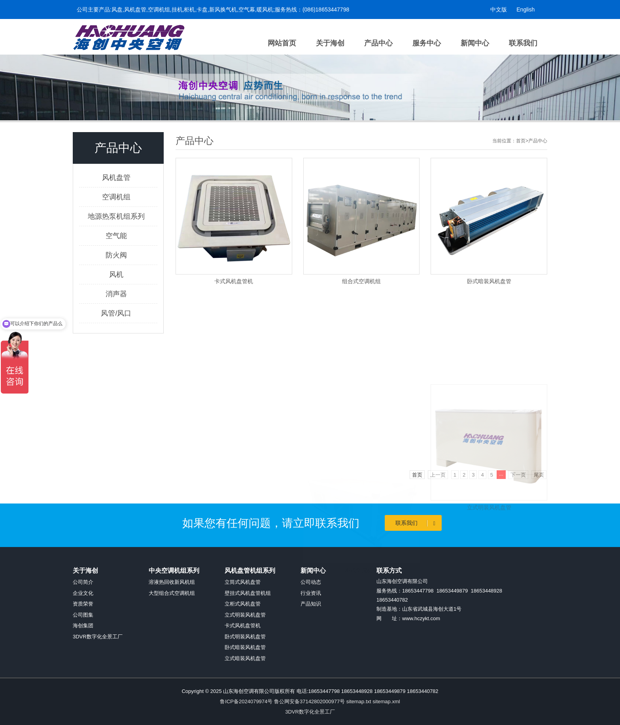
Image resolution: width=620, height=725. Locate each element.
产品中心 (378, 43)
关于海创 (330, 43)
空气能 (116, 236)
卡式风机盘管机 (233, 281)
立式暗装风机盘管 (245, 658)
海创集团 (83, 625)
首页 (520, 141)
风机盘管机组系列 (250, 570)
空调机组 (116, 197)
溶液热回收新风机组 (172, 582)
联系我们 (523, 43)
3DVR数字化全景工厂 (98, 637)
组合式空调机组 (361, 281)
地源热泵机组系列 (116, 216)
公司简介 (83, 582)
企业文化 (83, 593)
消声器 (116, 294)
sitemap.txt (358, 701)
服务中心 (426, 43)
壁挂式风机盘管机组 (248, 593)
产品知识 (311, 604)
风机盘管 (116, 178)
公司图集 (83, 615)
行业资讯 (311, 593)
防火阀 (116, 255)
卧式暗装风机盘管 (489, 281)
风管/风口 (116, 313)
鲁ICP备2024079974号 (246, 701)
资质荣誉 (83, 604)
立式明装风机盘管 (489, 558)
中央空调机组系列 (174, 570)
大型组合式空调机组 (172, 593)
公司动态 (311, 582)
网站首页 (282, 43)
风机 (116, 274)
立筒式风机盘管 (243, 582)
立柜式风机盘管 (243, 604)
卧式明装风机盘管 (245, 637)
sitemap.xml (386, 701)
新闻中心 (475, 43)
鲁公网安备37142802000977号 (309, 701)
